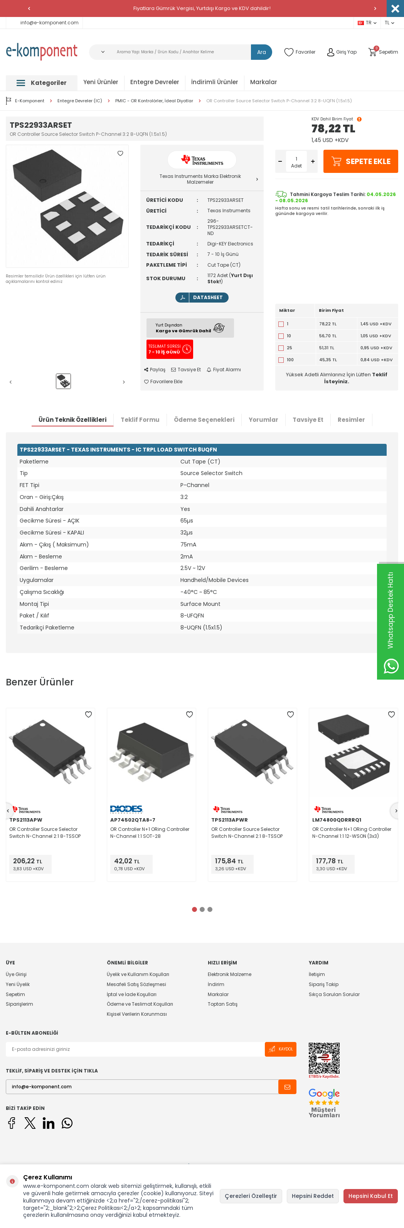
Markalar (263, 82)
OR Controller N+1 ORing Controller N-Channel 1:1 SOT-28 (149, 832)
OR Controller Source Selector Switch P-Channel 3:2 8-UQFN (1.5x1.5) (279, 101)
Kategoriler (42, 83)
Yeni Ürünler (100, 82)
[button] (29, 8)
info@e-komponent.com (44, 22)
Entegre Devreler (154, 82)
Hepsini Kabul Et (370, 1196)
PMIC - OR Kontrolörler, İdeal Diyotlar (154, 101)
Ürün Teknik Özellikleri (72, 420)
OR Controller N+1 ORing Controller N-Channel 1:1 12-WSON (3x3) (351, 832)
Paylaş (154, 370)
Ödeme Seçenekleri (204, 420)
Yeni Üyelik (18, 984)
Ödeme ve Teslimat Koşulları (140, 1004)
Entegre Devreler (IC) (79, 101)
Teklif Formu (140, 420)
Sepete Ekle (361, 161)
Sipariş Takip (323, 984)
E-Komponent (25, 101)
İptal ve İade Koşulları (132, 994)
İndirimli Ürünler (214, 82)
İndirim (216, 984)
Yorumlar (263, 420)
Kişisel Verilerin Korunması (137, 1014)
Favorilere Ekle (163, 382)
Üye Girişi (16, 974)
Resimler (351, 420)
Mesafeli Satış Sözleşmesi (136, 984)
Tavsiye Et (186, 370)
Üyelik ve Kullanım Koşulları (138, 974)
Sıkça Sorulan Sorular (334, 994)
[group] (67, 206)
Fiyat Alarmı (224, 370)
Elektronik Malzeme (229, 974)
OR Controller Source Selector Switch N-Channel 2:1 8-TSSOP (45, 832)
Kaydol (280, 1049)
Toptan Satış (222, 1004)
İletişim (317, 974)
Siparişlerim (19, 1004)
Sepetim (15, 994)
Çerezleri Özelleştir (251, 1196)
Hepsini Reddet (313, 1196)
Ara (261, 52)
